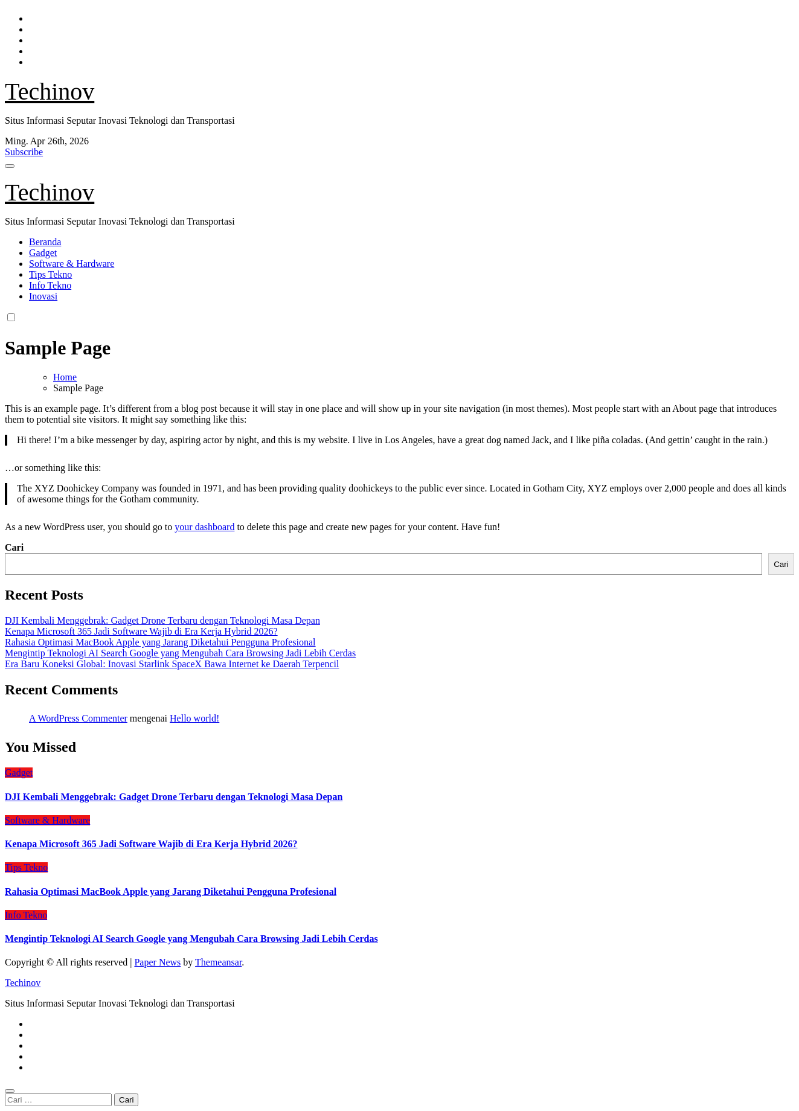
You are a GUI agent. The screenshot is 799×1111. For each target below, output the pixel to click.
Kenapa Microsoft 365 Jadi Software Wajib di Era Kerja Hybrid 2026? (141, 631)
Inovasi (43, 296)
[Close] (9, 1091)
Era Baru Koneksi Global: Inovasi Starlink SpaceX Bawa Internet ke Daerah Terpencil (172, 664)
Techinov (49, 91)
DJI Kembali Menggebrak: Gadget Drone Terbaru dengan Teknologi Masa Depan (162, 620)
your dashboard (204, 527)
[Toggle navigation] (9, 166)
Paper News (157, 962)
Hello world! (194, 718)
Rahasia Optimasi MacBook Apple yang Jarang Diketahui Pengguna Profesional (160, 642)
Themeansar (218, 962)
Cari (14, 547)
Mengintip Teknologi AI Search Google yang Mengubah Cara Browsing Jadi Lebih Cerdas (180, 653)
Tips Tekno (50, 274)
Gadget (43, 253)
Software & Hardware (71, 263)
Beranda (45, 242)
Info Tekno (50, 285)
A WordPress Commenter (78, 718)
